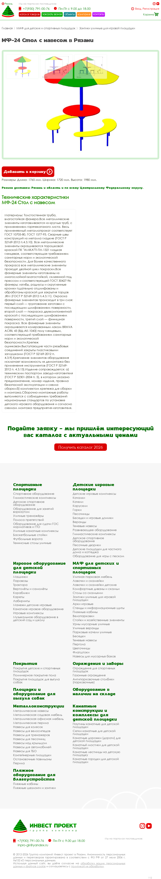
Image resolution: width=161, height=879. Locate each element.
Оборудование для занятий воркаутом (33, 510)
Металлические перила (31, 722)
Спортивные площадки (27, 486)
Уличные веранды (86, 628)
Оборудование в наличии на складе (94, 691)
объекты (70, 14)
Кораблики (21, 592)
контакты (98, 14)
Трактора (20, 584)
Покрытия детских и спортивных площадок (36, 670)
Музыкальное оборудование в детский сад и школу (35, 618)
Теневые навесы (85, 525)
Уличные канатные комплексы (35, 530)
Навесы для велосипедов (31, 730)
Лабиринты (21, 600)
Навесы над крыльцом (30, 742)
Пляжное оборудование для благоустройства (34, 774)
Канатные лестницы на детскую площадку (96, 753)
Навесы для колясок (28, 726)
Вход (138, 8)
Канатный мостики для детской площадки (96, 746)
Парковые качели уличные (92, 632)
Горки (77, 509)
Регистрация (151, 8)
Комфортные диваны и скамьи (96, 588)
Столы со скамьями (88, 592)
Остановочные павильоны (32, 759)
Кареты (18, 596)
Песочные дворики (87, 544)
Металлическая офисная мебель (38, 718)
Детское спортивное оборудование (28, 503)
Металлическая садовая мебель (37, 714)
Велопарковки (83, 615)
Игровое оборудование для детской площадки (39, 567)
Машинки (20, 576)
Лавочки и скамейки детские (95, 584)
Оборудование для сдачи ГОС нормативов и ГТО (36, 525)
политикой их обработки (87, 866)
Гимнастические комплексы (34, 497)
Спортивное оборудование (33, 493)
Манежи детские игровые (32, 604)
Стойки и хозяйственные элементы (98, 619)
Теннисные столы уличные (32, 542)
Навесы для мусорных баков (94, 656)
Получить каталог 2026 (80, 447)
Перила (19, 763)
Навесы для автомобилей (32, 746)
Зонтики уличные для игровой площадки (107, 28)
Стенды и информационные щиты (98, 607)
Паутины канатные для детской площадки (96, 725)
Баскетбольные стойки (30, 534)
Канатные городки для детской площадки (96, 760)
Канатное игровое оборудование (38, 608)
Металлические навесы (31, 710)
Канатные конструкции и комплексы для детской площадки (95, 712)
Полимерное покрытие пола (34, 675)
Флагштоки (81, 652)
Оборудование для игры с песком (98, 556)
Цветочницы (81, 648)
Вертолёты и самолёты (30, 588)
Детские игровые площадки (93, 486)
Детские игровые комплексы (94, 493)
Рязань (9, 3)
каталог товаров (30, 14)
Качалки (79, 497)
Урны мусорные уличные (91, 624)
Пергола (79, 644)
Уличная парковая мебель (92, 576)
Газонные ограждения (89, 675)
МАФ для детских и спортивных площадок (45, 28)
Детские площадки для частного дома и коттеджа (97, 550)
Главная (7, 28)
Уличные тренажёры (28, 515)
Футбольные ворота (28, 538)
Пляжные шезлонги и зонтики (34, 787)
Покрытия (25, 663)
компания (84, 14)
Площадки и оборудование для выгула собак (34, 693)
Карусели (80, 505)
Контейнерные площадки (32, 755)
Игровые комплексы (28, 612)
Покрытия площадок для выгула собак (36, 681)
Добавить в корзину (28, 172)
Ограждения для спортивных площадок (94, 670)
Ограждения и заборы (98, 663)
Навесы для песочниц (29, 738)
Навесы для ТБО (25, 751)
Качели (78, 501)
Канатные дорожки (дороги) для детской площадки (97, 739)
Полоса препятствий (28, 519)
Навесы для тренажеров (31, 734)
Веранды (79, 521)
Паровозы (20, 580)
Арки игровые (83, 603)
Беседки (79, 636)
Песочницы (81, 513)
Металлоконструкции (38, 706)
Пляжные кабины (85, 611)
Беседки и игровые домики (93, 517)
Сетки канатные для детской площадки (94, 732)
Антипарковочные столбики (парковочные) (93, 681)
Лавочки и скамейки (88, 580)
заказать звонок (52, 14)
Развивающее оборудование (95, 529)
